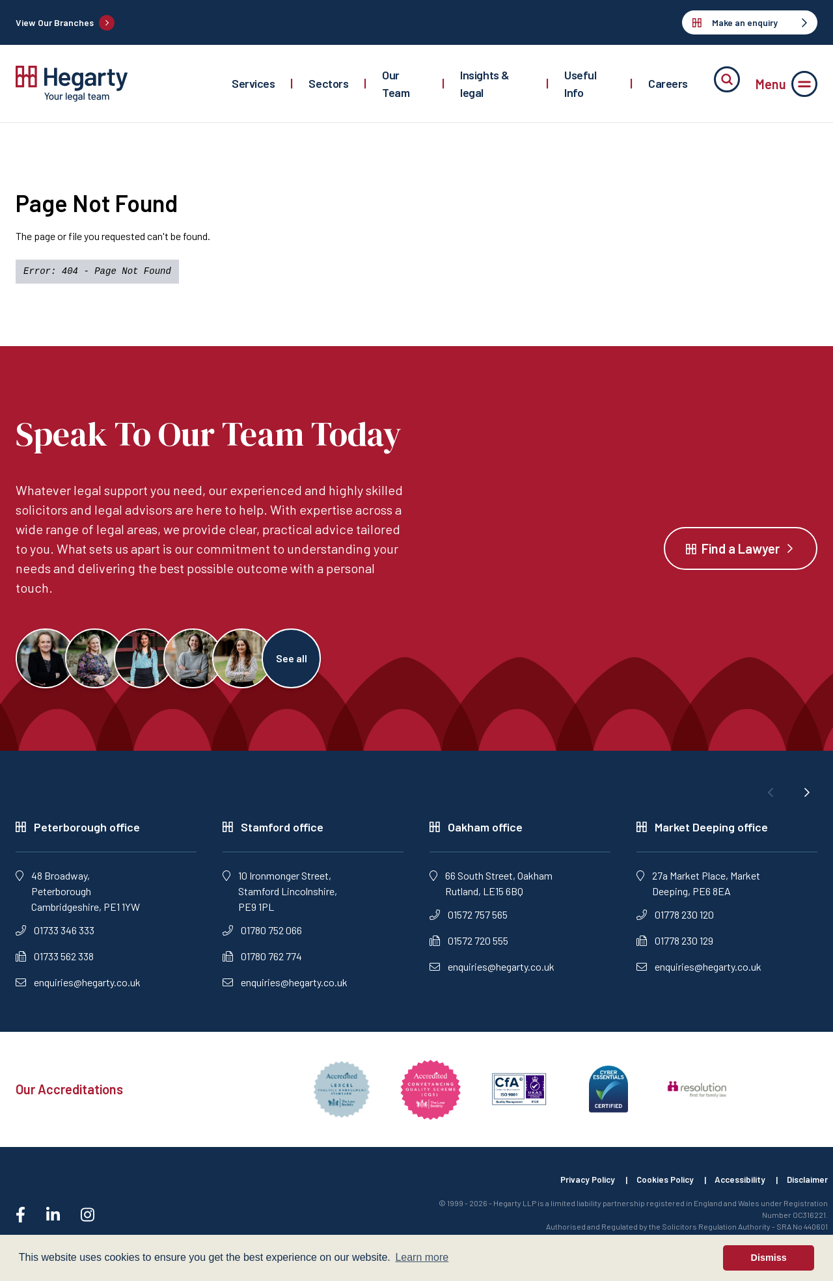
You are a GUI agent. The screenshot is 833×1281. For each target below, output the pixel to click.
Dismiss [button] (769, 1257)
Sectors (328, 83)
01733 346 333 (55, 935)
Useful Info (580, 84)
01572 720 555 (469, 945)
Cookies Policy (657, 1185)
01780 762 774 (262, 961)
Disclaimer (806, 1185)
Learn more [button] (421, 1257)
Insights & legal (485, 84)
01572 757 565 (469, 919)
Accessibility (735, 1185)
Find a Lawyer (740, 551)
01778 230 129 (674, 945)
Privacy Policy (575, 1185)
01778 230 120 (675, 919)
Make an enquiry (749, 22)
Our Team (395, 84)
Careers (668, 83)
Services (253, 83)
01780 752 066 (262, 935)
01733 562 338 (55, 961)
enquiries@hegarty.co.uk (78, 987)
